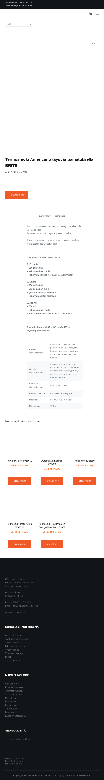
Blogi (8, 657)
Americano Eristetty (85, 461)
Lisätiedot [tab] (60, 216)
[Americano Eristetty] (84, 441)
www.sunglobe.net (15, 612)
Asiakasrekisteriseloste (17, 639)
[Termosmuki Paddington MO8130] (19, 504)
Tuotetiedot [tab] (45, 216)
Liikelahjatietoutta (15, 646)
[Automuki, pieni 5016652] (19, 441)
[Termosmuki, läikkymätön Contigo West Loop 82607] (52, 504)
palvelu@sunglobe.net (25, 606)
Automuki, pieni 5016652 (19, 461)
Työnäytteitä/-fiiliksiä (20, 739)
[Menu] (97, 14)
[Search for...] (16, 24)
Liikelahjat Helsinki (14, 758)
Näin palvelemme (14, 635)
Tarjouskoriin (17, 194)
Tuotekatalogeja (14, 653)
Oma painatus (12, 660)
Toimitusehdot (13, 642)
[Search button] (30, 24)
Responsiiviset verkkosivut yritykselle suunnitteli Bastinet (62, 775)
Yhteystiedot (12, 650)
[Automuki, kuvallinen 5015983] (52, 441)
